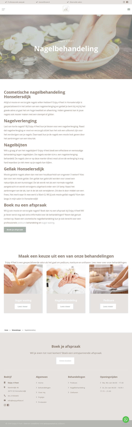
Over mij (41, 392)
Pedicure (73, 383)
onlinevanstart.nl (50, 424)
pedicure (22, 222)
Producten (42, 402)
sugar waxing (48, 222)
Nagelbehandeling (77, 388)
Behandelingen (16, 330)
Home (6, 330)
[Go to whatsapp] (126, 419)
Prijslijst (41, 397)
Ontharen (74, 392)
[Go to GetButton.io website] (126, 424)
